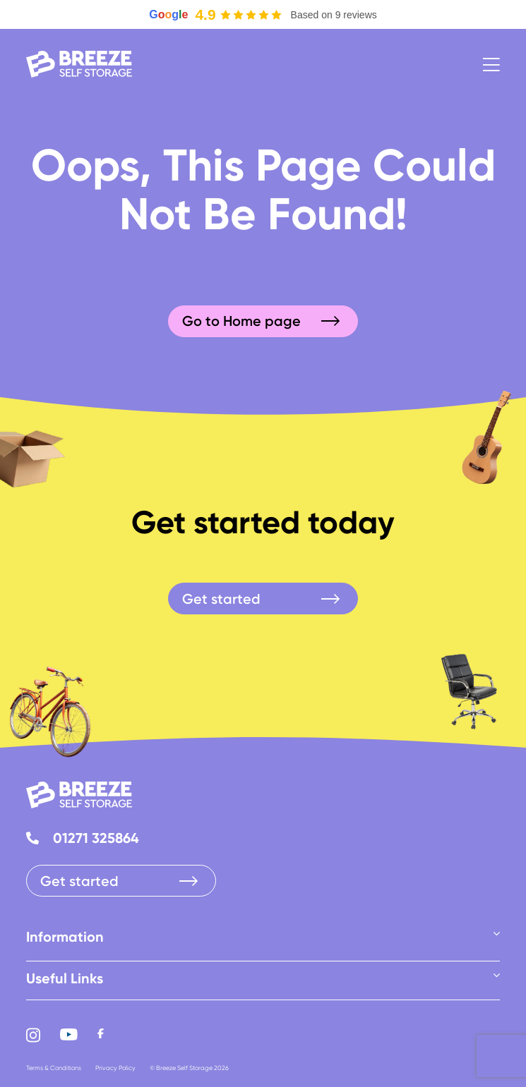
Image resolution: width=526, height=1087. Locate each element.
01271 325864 (96, 837)
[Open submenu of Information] (496, 933)
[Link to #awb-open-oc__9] (491, 64)
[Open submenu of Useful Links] (496, 974)
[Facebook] (100, 1035)
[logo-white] (79, 58)
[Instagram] (33, 1035)
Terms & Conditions (53, 1067)
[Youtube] (69, 1035)
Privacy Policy (115, 1067)
